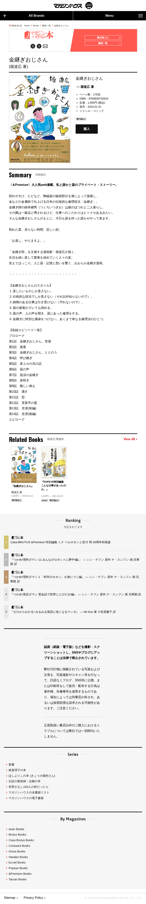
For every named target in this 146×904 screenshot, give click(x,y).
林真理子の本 (17, 771)
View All (130, 440)
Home (27, 25)
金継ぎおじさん (61, 25)
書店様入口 (107, 37)
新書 (11, 765)
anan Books (16, 830)
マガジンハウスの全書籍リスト (29, 793)
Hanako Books (18, 858)
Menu (124, 15)
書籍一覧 (46, 25)
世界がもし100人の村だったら (28, 788)
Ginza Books (17, 852)
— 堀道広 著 (85, 88)
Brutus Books (17, 835)
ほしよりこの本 (32, 777)
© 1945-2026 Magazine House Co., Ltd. (111, 899)
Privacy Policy (33, 899)
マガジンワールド (73, 5)
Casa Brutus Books (21, 841)
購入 (87, 130)
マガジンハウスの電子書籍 (26, 799)
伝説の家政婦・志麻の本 (25, 782)
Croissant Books (19, 847)
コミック (98, 112)
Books (36, 25)
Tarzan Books (17, 880)
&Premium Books (20, 875)
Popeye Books (18, 869)
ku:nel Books (17, 863)
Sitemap (9, 899)
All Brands (23, 15)
